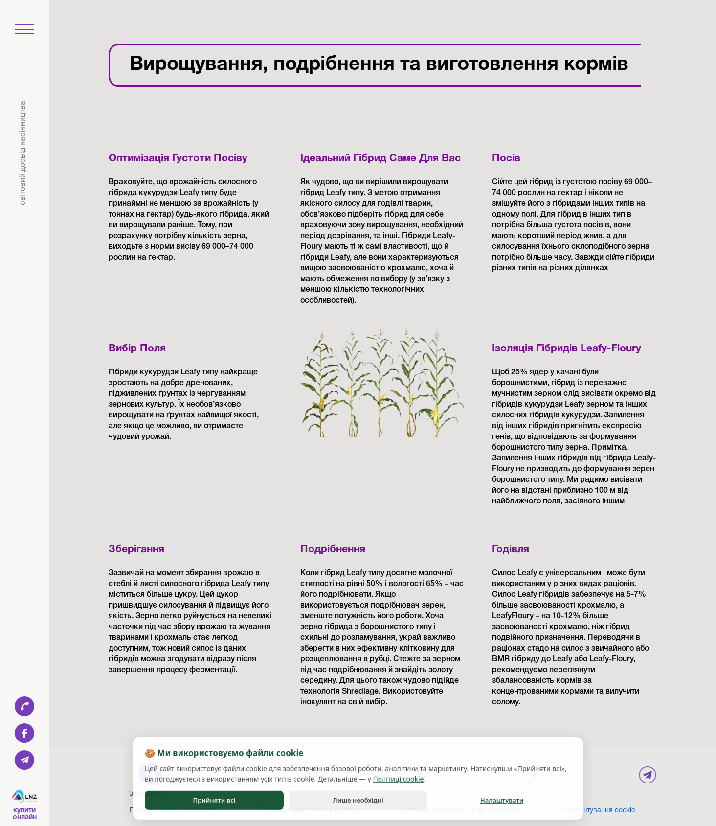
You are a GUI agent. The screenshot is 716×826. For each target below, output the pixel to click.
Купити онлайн (25, 814)
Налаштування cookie (600, 810)
